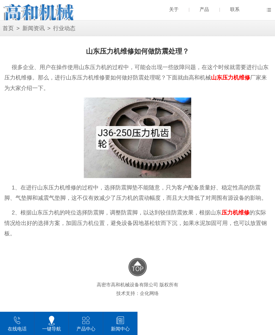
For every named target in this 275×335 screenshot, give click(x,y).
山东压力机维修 (230, 77)
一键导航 (51, 323)
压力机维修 (235, 212)
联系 (235, 9)
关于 (174, 9)
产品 (204, 9)
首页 (8, 28)
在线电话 (17, 323)
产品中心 (85, 323)
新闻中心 (120, 323)
